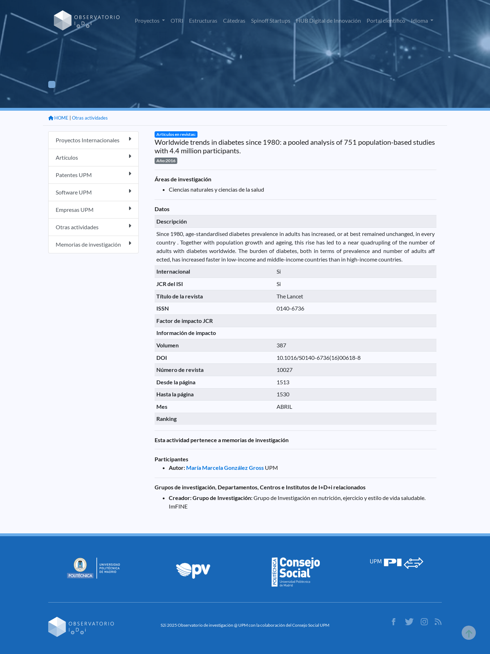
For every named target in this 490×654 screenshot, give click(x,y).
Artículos (93, 157)
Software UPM (93, 192)
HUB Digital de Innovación (328, 20)
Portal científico (386, 20)
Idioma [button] (420, 20)
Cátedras (234, 20)
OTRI (177, 20)
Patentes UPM (93, 174)
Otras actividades (90, 118)
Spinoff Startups (270, 20)
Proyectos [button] (148, 20)
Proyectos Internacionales (93, 139)
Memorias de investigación (93, 244)
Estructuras (203, 20)
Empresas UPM (93, 209)
